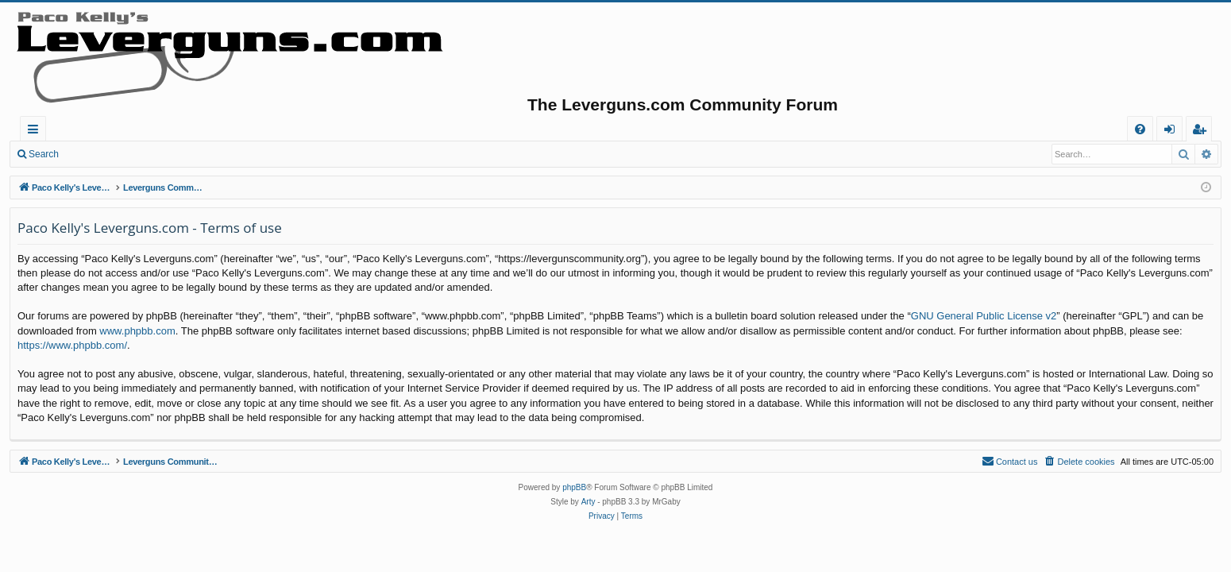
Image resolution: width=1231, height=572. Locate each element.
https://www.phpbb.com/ (72, 345)
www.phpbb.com (137, 331)
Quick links (36, 131)
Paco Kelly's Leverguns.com (126, 129)
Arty (588, 501)
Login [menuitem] (1172, 131)
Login (93, 154)
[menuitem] (1140, 129)
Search (44, 154)
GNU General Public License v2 (984, 316)
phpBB (574, 487)
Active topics (338, 129)
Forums (250, 129)
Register (146, 154)
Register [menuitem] (1202, 131)
